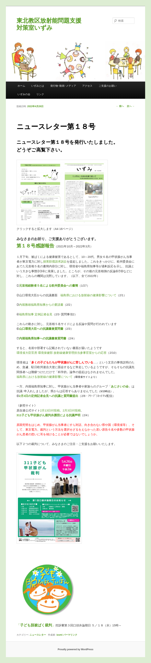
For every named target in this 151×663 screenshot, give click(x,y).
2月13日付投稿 (50, 410)
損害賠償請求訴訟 (55, 261)
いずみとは (37, 85)
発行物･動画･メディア (63, 85)
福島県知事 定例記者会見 (35, 314)
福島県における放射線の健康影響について (88, 295)
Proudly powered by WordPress (75, 649)
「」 (36, 625)
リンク (40, 94)
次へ (130, 106)
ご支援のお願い (108, 85)
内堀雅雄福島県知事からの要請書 (41, 304)
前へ (120, 106)
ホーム (21, 85)
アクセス (87, 85)
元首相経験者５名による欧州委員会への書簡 (48, 285)
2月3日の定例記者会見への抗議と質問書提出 (48, 395)
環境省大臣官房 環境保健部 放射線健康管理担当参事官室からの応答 (62, 352)
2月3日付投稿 (72, 410)
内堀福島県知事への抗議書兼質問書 (42, 338)
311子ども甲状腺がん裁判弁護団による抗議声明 (48, 415)
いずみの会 (23, 94)
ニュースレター (37, 634)
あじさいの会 (120, 386)
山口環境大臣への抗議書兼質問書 (41, 328)
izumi (59, 634)
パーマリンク (70, 634)
